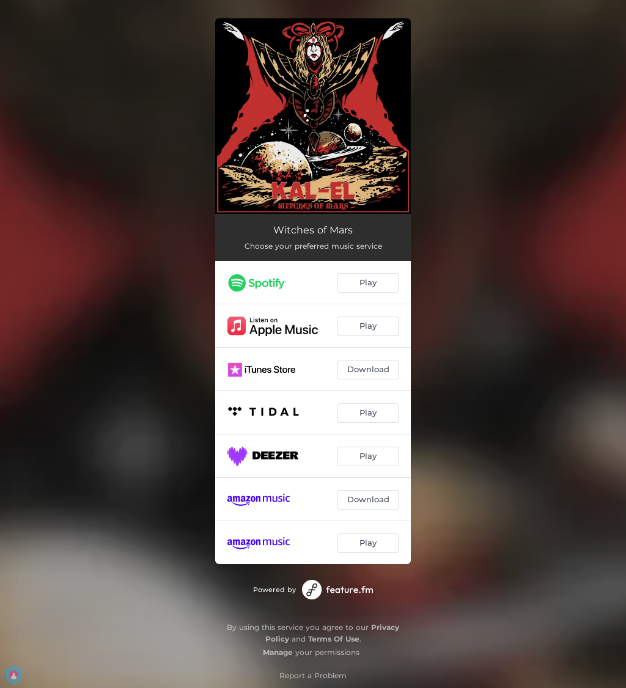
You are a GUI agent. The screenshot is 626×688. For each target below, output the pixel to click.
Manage (278, 652)
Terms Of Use (333, 638)
